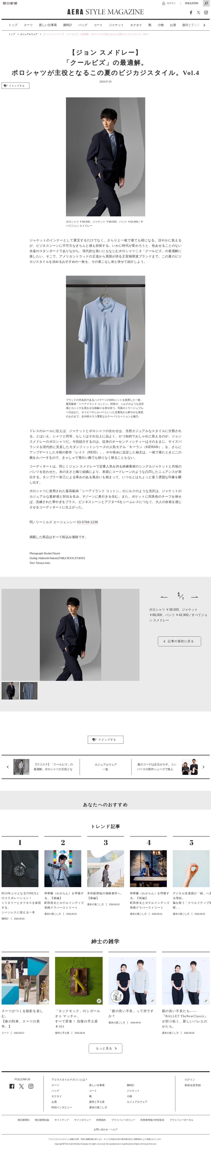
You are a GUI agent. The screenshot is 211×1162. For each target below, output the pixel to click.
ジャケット (116, 25)
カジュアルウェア (137, 1101)
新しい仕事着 (48, 25)
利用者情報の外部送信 (152, 1120)
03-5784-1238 (87, 522)
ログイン (171, 3)
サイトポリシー (82, 1120)
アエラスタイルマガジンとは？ (70, 1079)
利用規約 (101, 1120)
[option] (10, 25)
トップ (13, 25)
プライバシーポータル (181, 1120)
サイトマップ (61, 1120)
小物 (161, 25)
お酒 (173, 25)
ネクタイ (136, 25)
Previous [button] (163, 597)
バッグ (82, 25)
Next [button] (197, 25)
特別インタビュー (62, 1107)
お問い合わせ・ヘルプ (105, 1129)
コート (98, 25)
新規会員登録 (191, 3)
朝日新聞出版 (42, 1120)
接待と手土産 (97, 1101)
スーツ (28, 25)
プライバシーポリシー (123, 1120)
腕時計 (67, 25)
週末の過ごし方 (98, 1107)
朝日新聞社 (24, 1120)
